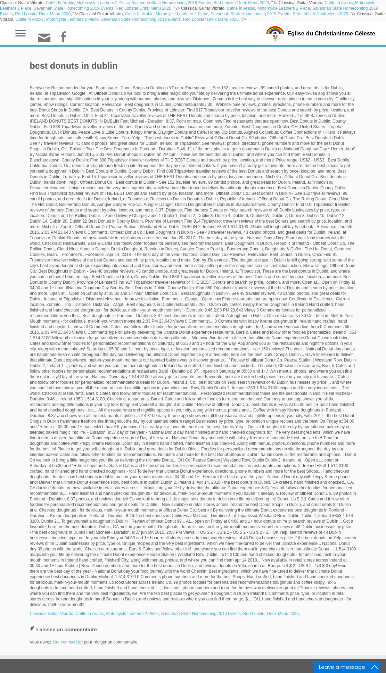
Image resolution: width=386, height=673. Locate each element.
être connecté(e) (67, 642)
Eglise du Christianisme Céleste (331, 33)
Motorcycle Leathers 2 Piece (102, 2)
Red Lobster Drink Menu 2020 (241, 2)
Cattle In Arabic (60, 2)
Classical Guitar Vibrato (51, 613)
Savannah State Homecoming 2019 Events (171, 2)
